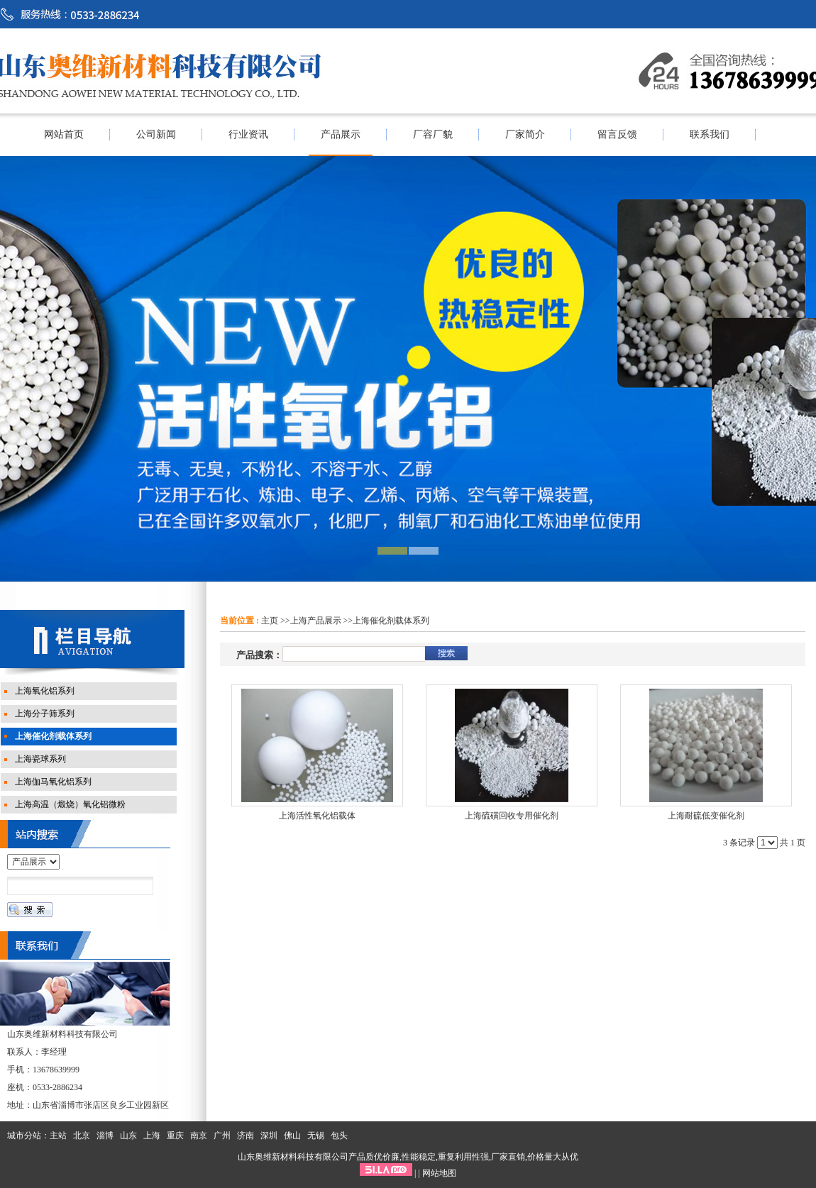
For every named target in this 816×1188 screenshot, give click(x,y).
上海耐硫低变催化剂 (706, 816)
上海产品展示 (315, 621)
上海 (151, 1135)
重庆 (175, 1135)
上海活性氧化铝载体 (317, 816)
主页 (269, 621)
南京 (198, 1135)
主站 (58, 1135)
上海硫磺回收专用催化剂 (511, 816)
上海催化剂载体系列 (391, 621)
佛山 (292, 1135)
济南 (245, 1135)
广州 (222, 1135)
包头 (339, 1135)
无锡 (315, 1135)
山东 (128, 1135)
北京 (81, 1135)
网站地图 (439, 1173)
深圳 (268, 1135)
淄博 (105, 1135)
